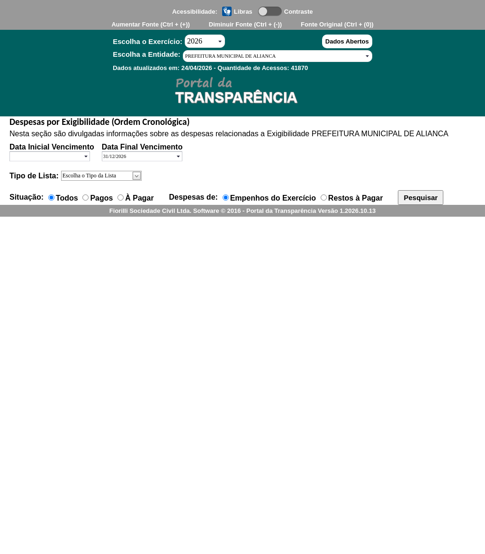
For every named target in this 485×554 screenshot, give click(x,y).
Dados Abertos (347, 41)
